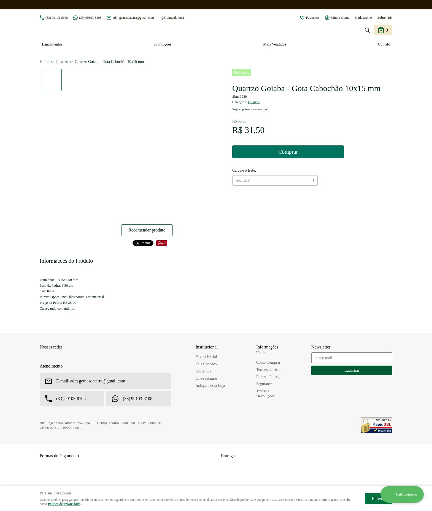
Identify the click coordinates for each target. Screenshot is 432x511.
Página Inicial (206, 357)
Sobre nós (203, 371)
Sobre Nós (384, 17)
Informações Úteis (267, 350)
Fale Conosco (206, 364)
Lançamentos (52, 44)
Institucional (207, 347)
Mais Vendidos (274, 44)
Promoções (162, 44)
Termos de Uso (268, 370)
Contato (384, 44)
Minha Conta (340, 17)
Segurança (264, 384)
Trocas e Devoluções (265, 393)
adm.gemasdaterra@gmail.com (133, 18)
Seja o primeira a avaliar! (250, 109)
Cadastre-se (363, 17)
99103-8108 (56, 18)
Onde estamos (206, 378)
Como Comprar (268, 362)
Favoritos (312, 17)
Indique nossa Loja (210, 386)
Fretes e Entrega (268, 377)
